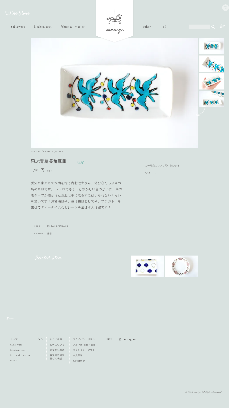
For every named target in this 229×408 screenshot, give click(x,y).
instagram (127, 339)
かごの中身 (56, 339)
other (147, 27)
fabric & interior (73, 27)
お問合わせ (79, 360)
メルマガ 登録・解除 (84, 344)
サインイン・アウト (84, 350)
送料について (57, 344)
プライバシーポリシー (85, 339)
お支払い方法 (57, 350)
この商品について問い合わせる (162, 165)
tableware (18, 27)
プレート (59, 151)
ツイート (151, 173)
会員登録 (78, 355)
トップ (14, 339)
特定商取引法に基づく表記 (58, 357)
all (165, 27)
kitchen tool (43, 27)
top (33, 151)
